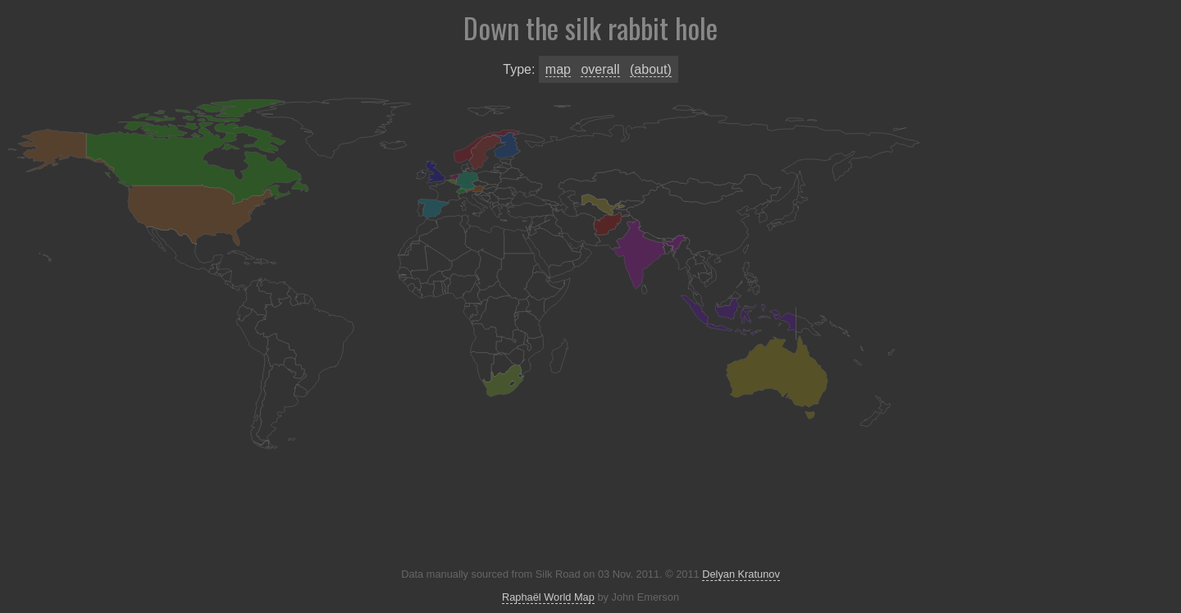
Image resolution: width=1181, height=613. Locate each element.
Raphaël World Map (548, 597)
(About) (651, 69)
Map (558, 69)
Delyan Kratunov (741, 574)
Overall (600, 69)
